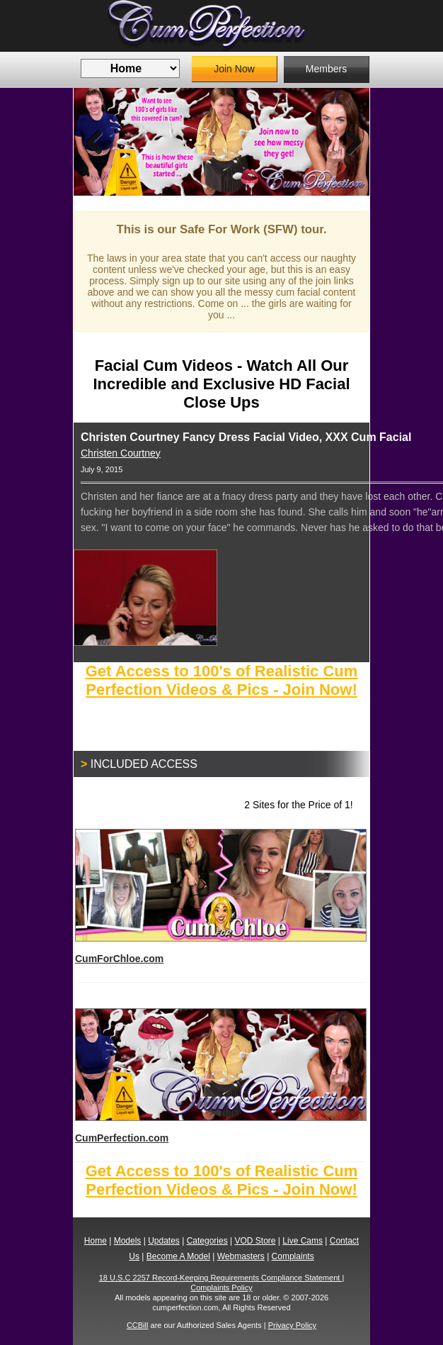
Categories (207, 1241)
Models (128, 1241)
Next (348, 142)
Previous (95, 142)
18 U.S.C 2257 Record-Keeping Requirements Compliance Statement (221, 1277)
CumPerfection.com (220, 1076)
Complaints (293, 1256)
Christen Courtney (121, 453)
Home (95, 1241)
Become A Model (178, 1256)
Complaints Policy (221, 1287)
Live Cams (302, 1241)
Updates (164, 1241)
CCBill (138, 1325)
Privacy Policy (292, 1325)
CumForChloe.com (220, 896)
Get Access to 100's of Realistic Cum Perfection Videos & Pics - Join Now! (222, 680)
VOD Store (254, 1241)
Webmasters (241, 1256)
